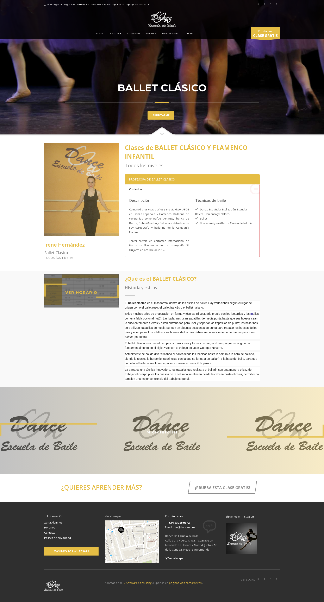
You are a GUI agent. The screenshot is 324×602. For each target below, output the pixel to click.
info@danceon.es (184, 527)
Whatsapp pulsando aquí (134, 4)
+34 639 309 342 (101, 4)
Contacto (49, 532)
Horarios (49, 527)
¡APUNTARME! (161, 115)
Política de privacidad (57, 538)
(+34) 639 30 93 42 (178, 523)
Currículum (194, 189)
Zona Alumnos (53, 522)
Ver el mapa (174, 558)
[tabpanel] (162, 68)
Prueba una (265, 34)
